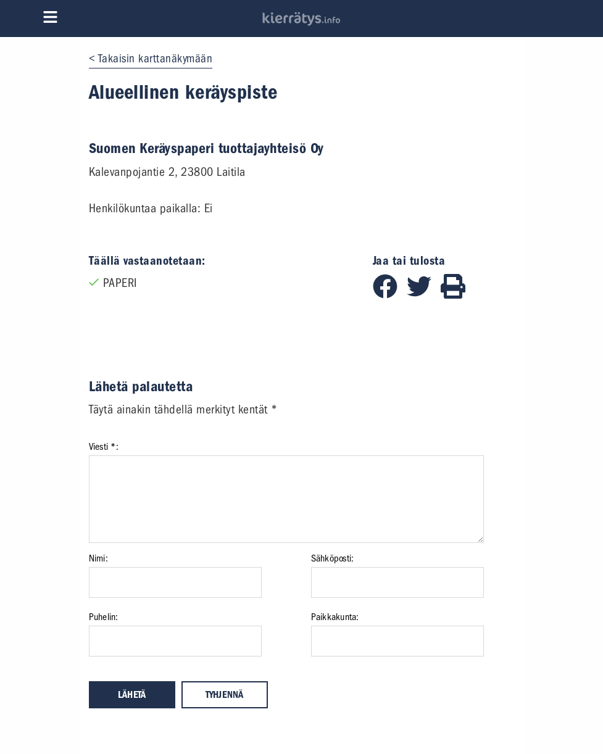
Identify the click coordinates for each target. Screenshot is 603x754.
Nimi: (98, 558)
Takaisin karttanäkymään (155, 58)
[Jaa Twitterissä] (424, 295)
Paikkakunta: (335, 617)
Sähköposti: (332, 558)
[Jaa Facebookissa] (390, 295)
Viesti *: (104, 446)
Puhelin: (104, 617)
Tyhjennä (225, 694)
